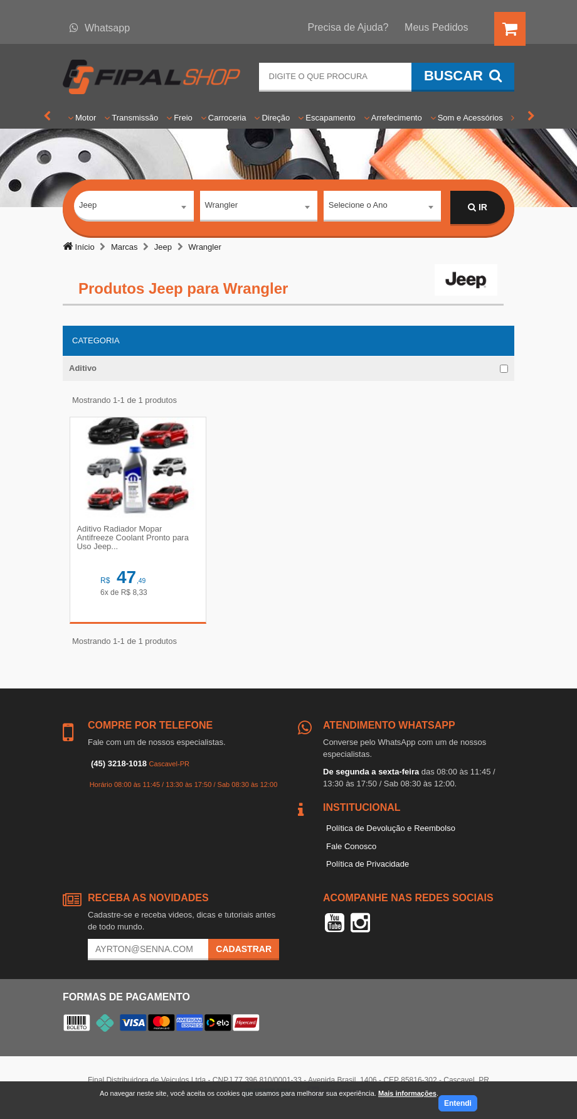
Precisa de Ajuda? (348, 27)
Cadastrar (244, 951)
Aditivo (83, 368)
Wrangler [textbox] (221, 206)
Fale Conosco (351, 848)
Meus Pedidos (436, 27)
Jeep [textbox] (88, 206)
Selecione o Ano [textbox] (358, 206)
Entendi (458, 1103)
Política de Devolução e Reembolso (390, 830)
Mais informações (407, 1093)
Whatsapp (100, 28)
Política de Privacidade (367, 865)
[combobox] (134, 208)
